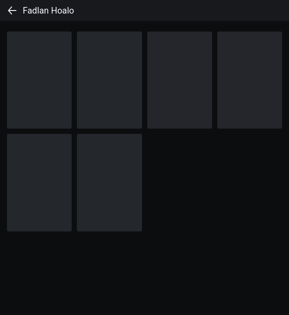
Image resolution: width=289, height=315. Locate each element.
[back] (12, 10)
